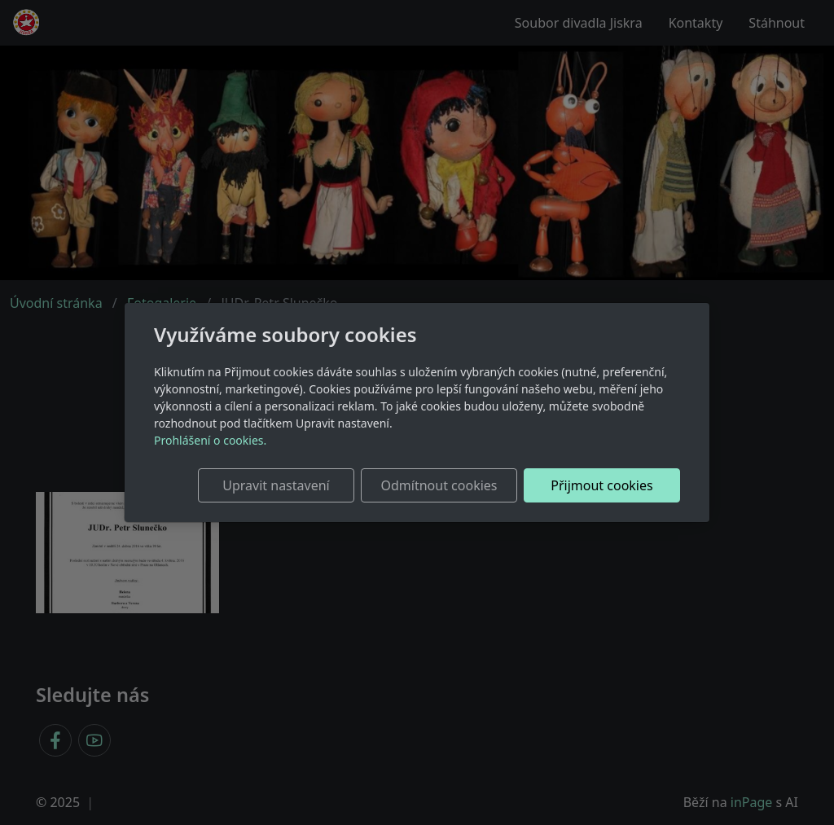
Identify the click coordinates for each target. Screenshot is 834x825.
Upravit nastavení (275, 485)
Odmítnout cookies (439, 485)
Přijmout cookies (601, 485)
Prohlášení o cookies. (210, 440)
